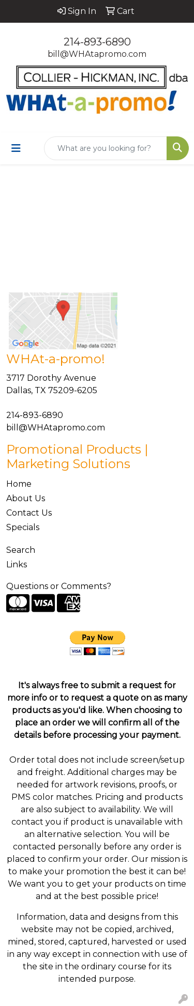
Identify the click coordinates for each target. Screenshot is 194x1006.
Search (20, 550)
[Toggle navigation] (16, 148)
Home (19, 484)
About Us (25, 498)
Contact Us (29, 513)
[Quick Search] (105, 148)
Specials (22, 527)
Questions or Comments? (58, 586)
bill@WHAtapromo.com (97, 54)
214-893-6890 (97, 42)
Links (16, 564)
